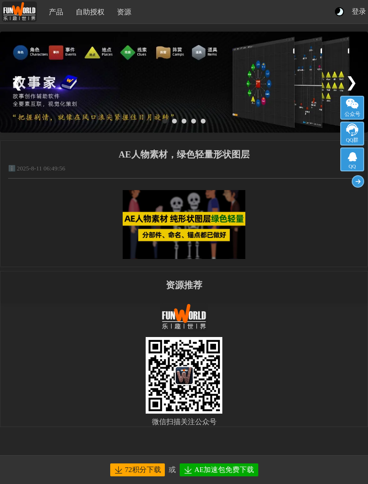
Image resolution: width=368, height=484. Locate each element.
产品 (56, 12)
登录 (359, 11)
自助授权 (90, 12)
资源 (124, 12)
